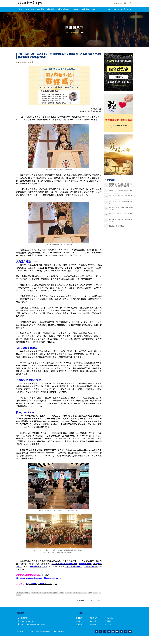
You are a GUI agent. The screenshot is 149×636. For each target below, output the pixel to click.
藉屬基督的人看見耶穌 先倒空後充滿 (120, 190)
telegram (109, 9)
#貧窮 (90, 593)
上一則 (90, 600)
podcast (125, 9)
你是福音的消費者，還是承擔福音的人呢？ (120, 220)
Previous (105, 71)
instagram (112, 9)
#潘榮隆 (61, 593)
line (131, 9)
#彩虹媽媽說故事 (36, 593)
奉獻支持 (108, 624)
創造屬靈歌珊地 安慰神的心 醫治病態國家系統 (121, 208)
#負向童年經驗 (77, 593)
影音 (117, 3)
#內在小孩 (68, 593)
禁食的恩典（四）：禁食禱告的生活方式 (120, 196)
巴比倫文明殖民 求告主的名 (118, 226)
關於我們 (79, 618)
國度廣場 (93, 621)
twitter (121, 9)
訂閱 (124, 3)
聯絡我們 (79, 621)
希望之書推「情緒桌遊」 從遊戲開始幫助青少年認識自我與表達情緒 (120, 185)
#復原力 (96, 593)
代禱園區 (108, 621)
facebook (106, 9)
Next (131, 71)
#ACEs (85, 593)
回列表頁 (81, 600)
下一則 (97, 600)
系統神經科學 (41, 120)
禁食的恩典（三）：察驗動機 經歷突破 (120, 202)
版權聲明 (79, 624)
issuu (128, 9)
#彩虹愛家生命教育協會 (23, 593)
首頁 (67, 33)
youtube (118, 9)
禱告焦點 (93, 624)
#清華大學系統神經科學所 (50, 593)
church (115, 9)
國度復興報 (74, 33)
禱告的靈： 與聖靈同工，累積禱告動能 (120, 214)
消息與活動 (109, 618)
